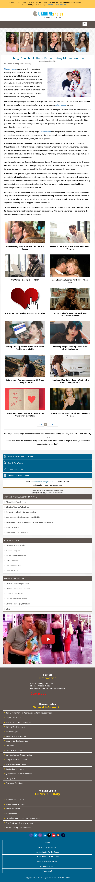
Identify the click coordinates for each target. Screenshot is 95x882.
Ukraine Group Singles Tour (43, 482)
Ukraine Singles (11, 731)
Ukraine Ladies (64, 877)
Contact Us (9, 745)
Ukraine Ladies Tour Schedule (17, 588)
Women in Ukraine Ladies (15, 764)
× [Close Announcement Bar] (87, 2)
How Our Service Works (14, 545)
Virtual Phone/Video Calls (15, 555)
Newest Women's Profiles (47, 861)
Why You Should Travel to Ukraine (18, 822)
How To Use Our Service (14, 726)
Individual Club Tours (13, 593)
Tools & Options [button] (12, 540)
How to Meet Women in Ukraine (17, 721)
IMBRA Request (11, 560)
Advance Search (11, 527)
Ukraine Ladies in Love (14, 768)
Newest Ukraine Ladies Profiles (20, 457)
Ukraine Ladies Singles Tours (16, 583)
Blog (7, 609)
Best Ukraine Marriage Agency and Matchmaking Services (28, 712)
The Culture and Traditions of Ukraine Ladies (22, 817)
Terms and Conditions (13, 782)
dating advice (60, 105)
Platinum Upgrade (12, 550)
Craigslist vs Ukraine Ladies (15, 759)
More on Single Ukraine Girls (16, 740)
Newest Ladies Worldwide (18, 475)
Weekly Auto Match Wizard (16, 532)
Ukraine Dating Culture (14, 799)
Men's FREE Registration (15, 502)
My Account (47, 871)
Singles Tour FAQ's (12, 717)
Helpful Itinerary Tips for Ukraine (17, 827)
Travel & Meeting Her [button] (14, 578)
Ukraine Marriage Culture (14, 803)
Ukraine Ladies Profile (47, 847)
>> (56, 4)
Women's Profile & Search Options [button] (20, 497)
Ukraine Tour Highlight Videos (17, 604)
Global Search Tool (15, 469)
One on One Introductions (15, 599)
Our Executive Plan (12, 565)
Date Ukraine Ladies (13, 750)
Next (40, 424)
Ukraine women (10, 69)
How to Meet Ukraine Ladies (47, 857)
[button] (58, 835)
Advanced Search (47, 866)
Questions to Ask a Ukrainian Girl (18, 773)
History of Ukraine (12, 808)
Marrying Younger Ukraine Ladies (18, 754)
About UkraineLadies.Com (15, 736)
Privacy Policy (10, 778)
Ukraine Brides (10, 813)
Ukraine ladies (45, 132)
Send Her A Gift (11, 570)
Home (47, 842)
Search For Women (15, 463)
